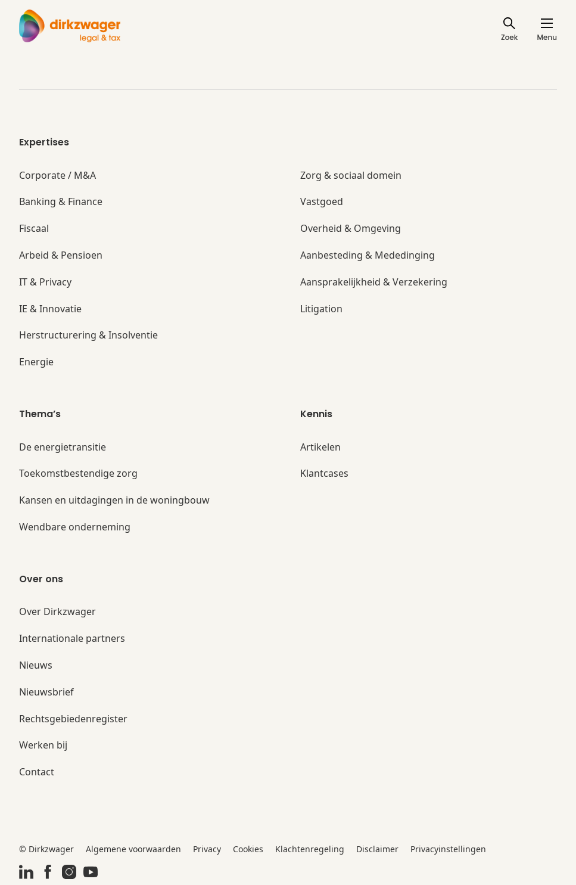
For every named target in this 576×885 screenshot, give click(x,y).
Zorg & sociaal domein (350, 175)
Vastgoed (321, 201)
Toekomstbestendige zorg (78, 473)
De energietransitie (62, 447)
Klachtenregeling (309, 849)
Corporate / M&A (57, 175)
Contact (36, 772)
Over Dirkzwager (57, 611)
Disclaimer (377, 849)
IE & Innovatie (50, 309)
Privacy (207, 849)
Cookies (248, 849)
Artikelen (320, 447)
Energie (36, 362)
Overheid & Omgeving (350, 228)
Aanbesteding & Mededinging (367, 255)
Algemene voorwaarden (133, 849)
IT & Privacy (45, 282)
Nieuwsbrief (46, 692)
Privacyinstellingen (448, 849)
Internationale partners (72, 638)
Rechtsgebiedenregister (73, 719)
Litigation (321, 309)
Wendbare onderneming (74, 527)
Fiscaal (34, 228)
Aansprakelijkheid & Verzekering (373, 282)
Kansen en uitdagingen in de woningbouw (114, 500)
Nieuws (35, 665)
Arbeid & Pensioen (60, 255)
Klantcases (324, 473)
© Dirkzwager (46, 849)
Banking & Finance (60, 201)
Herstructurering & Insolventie (88, 335)
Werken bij (43, 745)
